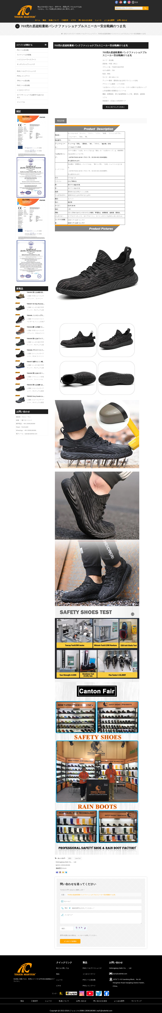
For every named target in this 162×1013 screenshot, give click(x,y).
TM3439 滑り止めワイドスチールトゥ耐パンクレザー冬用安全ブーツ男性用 (36, 338)
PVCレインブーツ (23, 76)
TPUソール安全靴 (23, 81)
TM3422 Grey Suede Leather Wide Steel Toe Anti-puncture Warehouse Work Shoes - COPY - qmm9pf (36, 396)
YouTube (121, 2)
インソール (21, 102)
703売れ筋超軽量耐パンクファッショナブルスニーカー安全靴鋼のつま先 (91, 895)
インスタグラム (129, 2)
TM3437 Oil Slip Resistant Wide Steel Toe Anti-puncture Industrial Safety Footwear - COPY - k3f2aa (36, 304)
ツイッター (125, 2)
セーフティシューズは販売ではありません (30, 96)
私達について (54, 20)
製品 (44, 20)
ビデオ (73, 20)
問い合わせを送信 (85, 20)
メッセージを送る (70, 941)
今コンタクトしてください (115, 107)
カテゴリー (72, 34)
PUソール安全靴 (23, 50)
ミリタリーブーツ (23, 90)
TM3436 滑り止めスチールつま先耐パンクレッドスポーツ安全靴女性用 (36, 373)
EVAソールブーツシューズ (86, 34)
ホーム (37, 20)
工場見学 (64, 20)
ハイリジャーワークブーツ (26, 59)
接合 (69, 858)
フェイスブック (117, 2)
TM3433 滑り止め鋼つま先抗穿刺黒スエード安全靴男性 (36, 385)
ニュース (98, 20)
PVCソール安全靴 (23, 85)
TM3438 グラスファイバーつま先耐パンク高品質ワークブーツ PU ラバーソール (36, 350)
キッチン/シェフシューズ (26, 64)
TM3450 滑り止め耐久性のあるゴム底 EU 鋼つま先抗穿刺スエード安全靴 (36, 292)
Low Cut (77, 858)
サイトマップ (136, 1001)
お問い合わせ (122, 20)
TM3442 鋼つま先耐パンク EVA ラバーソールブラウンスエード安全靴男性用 (36, 327)
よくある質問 (109, 20)
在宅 (64, 34)
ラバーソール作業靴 (24, 55)
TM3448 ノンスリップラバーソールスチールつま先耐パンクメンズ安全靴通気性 (36, 315)
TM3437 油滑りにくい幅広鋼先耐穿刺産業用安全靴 (36, 361)
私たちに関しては (62, 968)
